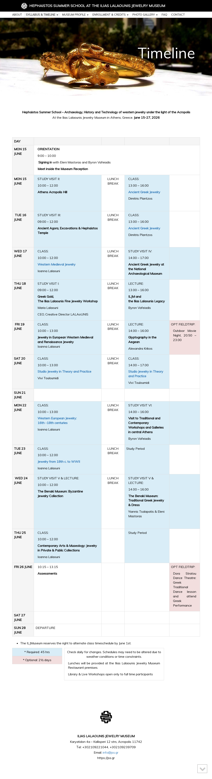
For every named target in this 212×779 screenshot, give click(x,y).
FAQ (164, 14)
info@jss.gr (110, 752)
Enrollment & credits (110, 14)
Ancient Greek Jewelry (144, 192)
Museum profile (75, 14)
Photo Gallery (145, 14)
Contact (178, 14)
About (17, 14)
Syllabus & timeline (42, 14)
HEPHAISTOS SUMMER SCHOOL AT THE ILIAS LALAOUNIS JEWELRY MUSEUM (93, 6)
